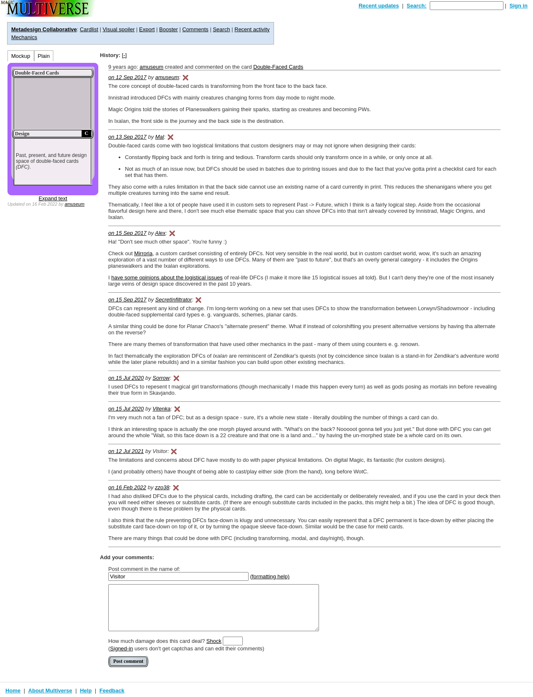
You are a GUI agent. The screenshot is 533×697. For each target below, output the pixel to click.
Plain (44, 56)
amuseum (75, 204)
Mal (159, 137)
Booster (168, 29)
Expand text (53, 198)
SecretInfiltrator (173, 299)
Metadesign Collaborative (44, 29)
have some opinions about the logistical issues (166, 277)
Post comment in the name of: (144, 569)
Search (221, 29)
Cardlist (89, 29)
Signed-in (121, 648)
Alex (160, 233)
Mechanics (24, 37)
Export (147, 29)
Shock (214, 641)
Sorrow (160, 378)
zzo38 (162, 487)
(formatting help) (270, 576)
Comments (195, 29)
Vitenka (161, 409)
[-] (124, 55)
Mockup (20, 56)
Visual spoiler (118, 29)
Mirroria (143, 253)
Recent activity (252, 29)
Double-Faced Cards (278, 67)
